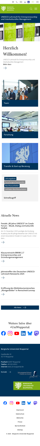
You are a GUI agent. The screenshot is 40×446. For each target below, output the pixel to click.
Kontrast (13, 2)
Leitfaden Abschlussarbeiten (15, 189)
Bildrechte (20, 418)
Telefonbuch (17, 2)
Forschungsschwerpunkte (14, 182)
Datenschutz (20, 414)
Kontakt (4, 372)
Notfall (25, 2)
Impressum (20, 410)
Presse (20, 422)
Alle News (18, 307)
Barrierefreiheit (20, 426)
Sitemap (20, 430)
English (38, 2)
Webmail (21, 2)
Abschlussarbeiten (12, 186)
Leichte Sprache (29, 2)
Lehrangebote (10, 178)
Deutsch (33, 2)
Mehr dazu (7, 64)
